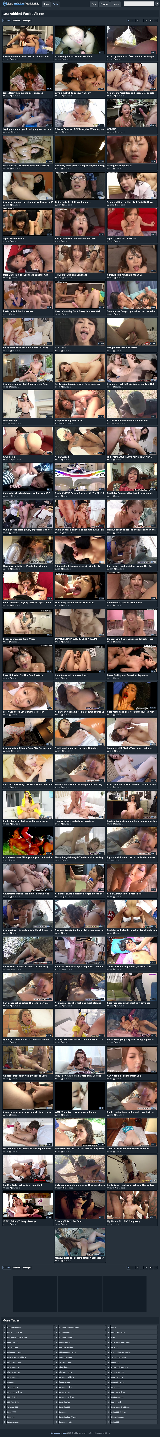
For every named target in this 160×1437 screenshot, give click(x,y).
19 (146, 20)
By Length (27, 20)
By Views (16, 20)
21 (156, 20)
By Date (6, 20)
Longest (116, 4)
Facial (56, 4)
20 (151, 20)
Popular (104, 4)
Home (46, 4)
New (94, 4)
